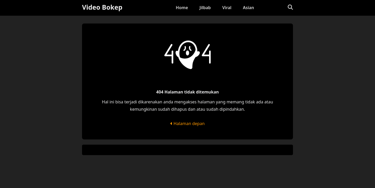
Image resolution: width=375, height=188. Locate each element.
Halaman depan (187, 123)
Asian (248, 7)
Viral (227, 7)
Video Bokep (102, 7)
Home (182, 7)
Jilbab (205, 7)
